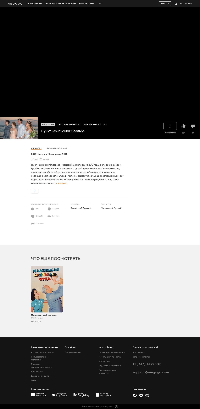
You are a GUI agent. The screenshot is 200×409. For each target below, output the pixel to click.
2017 (33, 154)
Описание (36, 148)
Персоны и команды (56, 148)
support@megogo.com (151, 372)
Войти (188, 3)
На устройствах (106, 347)
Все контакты (139, 352)
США (64, 154)
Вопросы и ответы (141, 357)
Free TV (165, 3)
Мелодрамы (54, 154)
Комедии (42, 154)
